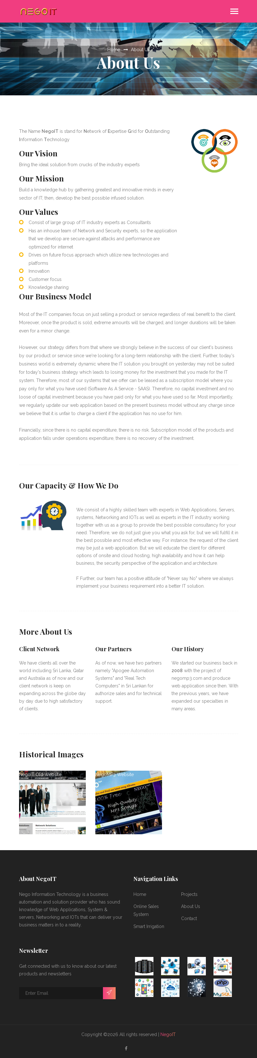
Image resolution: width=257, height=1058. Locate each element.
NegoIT (168, 1034)
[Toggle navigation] (234, 12)
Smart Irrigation (148, 926)
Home (113, 49)
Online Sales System (146, 910)
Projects (189, 894)
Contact (189, 918)
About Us (140, 49)
